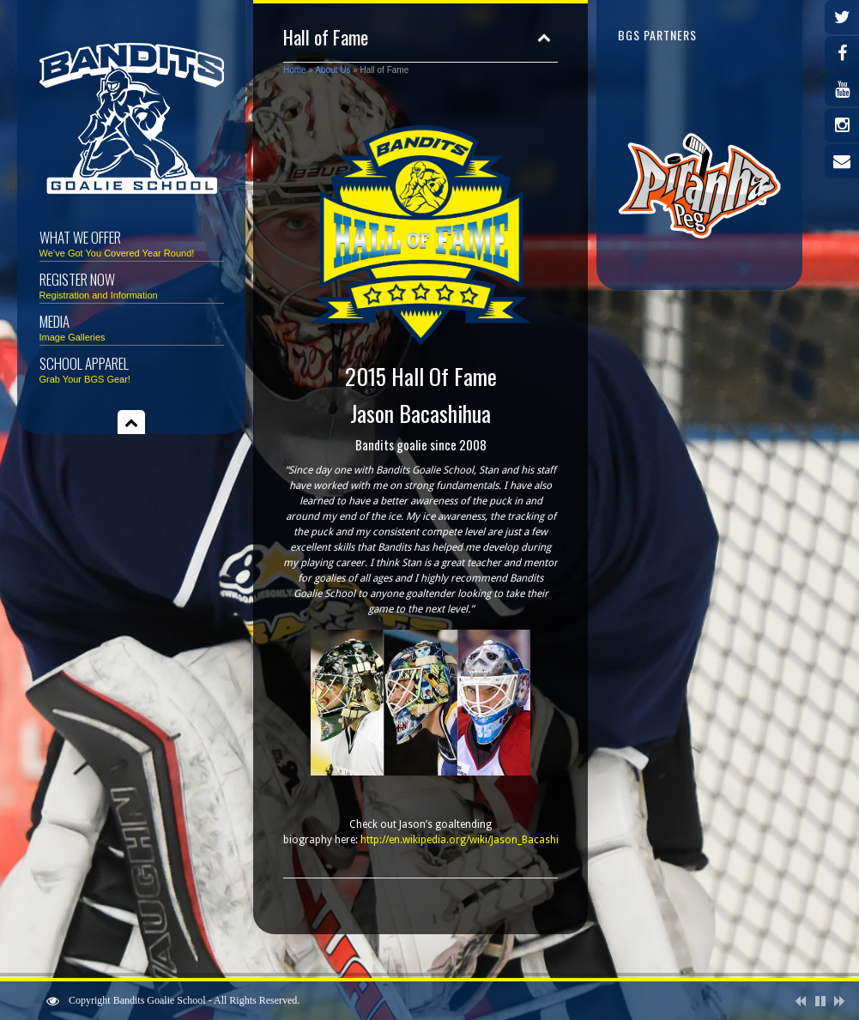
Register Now (131, 284)
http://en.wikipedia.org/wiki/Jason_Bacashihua (468, 840)
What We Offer (131, 242)
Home (294, 70)
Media (131, 326)
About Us (332, 70)
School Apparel (131, 368)
